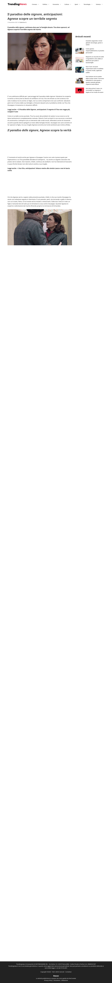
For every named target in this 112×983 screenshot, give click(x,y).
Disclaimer (57, 980)
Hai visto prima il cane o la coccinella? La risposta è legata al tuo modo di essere (94, 90)
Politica (47, 4)
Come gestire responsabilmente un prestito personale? (95, 50)
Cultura (68, 4)
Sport (78, 4)
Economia (58, 4)
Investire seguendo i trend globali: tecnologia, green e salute (94, 42)
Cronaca (36, 4)
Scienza (100, 4)
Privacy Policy (48, 980)
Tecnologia (89, 4)
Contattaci (68, 972)
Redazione (65, 980)
